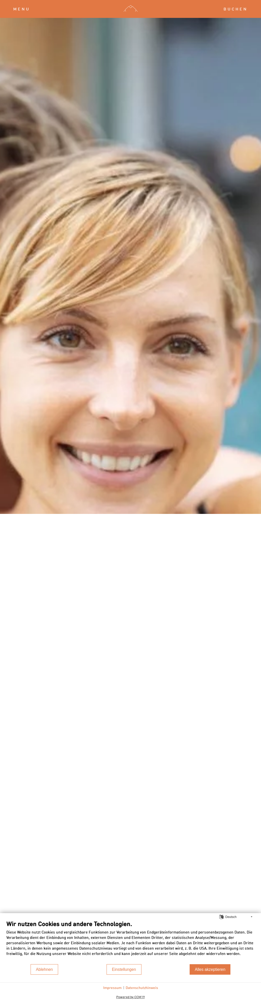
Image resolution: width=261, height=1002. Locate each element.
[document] (130, 942)
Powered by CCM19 (130, 997)
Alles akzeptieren (210, 969)
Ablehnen (44, 969)
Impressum (112, 987)
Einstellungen (124, 969)
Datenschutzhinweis (142, 987)
